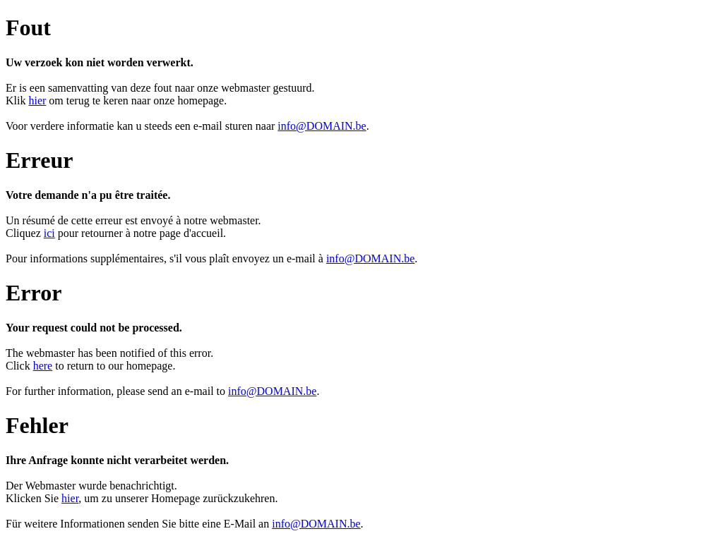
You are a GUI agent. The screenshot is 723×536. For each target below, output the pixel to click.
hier (37, 100)
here (43, 366)
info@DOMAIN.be (321, 126)
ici (49, 233)
